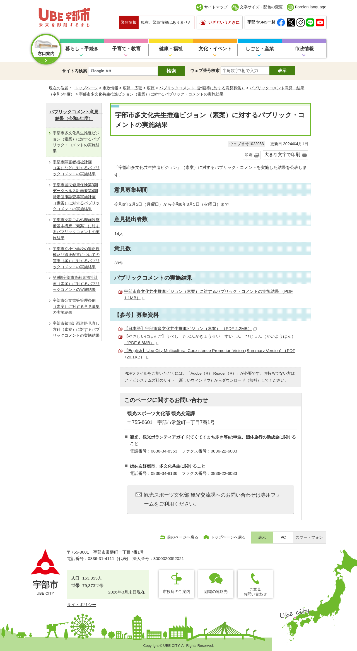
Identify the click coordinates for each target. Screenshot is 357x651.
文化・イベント (215, 48)
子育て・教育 (126, 48)
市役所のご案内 (176, 591)
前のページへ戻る (182, 537)
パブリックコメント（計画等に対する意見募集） (202, 88)
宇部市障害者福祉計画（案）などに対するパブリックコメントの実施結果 (76, 168)
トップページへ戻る (228, 537)
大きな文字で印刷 (282, 154)
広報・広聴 (132, 88)
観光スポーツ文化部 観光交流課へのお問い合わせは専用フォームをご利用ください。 (212, 499)
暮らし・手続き (81, 48)
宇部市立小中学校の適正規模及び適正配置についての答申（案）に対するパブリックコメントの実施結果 (76, 257)
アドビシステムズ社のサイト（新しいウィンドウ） (169, 380)
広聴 (151, 88)
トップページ (86, 88)
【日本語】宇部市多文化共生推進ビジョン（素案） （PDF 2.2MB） (190, 328)
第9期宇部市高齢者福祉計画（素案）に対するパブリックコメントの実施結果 (76, 283)
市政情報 (304, 48)
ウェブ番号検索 (204, 70)
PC (283, 537)
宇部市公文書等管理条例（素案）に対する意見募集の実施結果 (76, 306)
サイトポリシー (81, 604)
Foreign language (310, 7)
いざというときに (224, 22)
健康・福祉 (171, 48)
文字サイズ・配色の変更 (261, 7)
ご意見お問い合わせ (255, 591)
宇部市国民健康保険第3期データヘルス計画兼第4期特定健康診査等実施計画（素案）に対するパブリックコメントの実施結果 (76, 197)
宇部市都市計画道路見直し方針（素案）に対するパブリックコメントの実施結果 (76, 329)
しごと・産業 (259, 48)
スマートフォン (309, 537)
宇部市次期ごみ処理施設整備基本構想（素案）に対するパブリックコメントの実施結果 (76, 228)
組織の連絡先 (216, 591)
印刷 (248, 155)
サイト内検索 (74, 70)
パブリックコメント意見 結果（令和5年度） (75, 115)
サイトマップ (216, 7)
